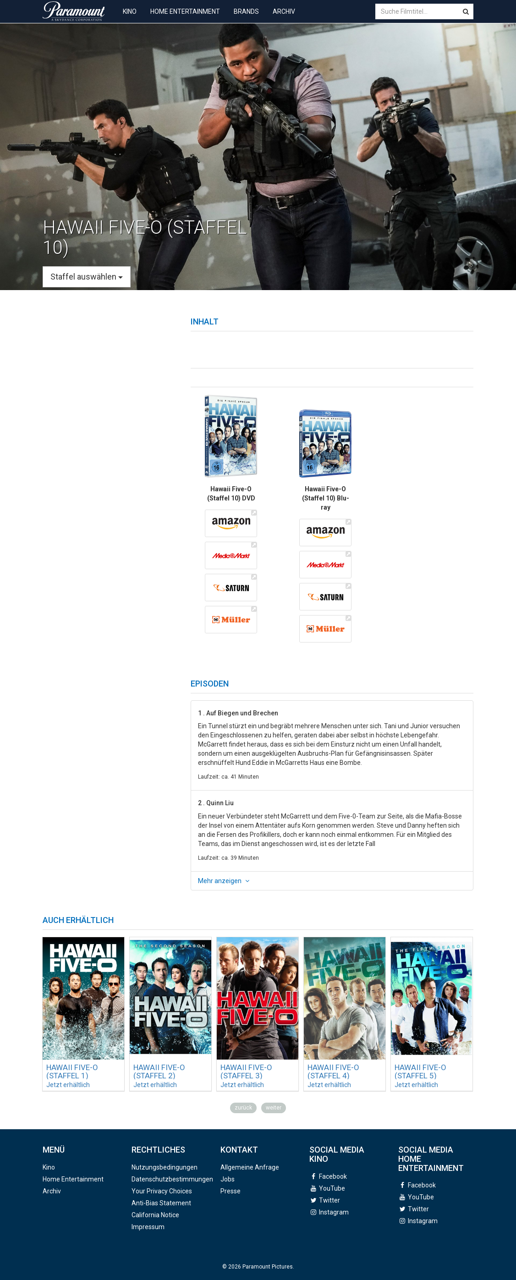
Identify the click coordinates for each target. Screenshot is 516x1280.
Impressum (148, 1227)
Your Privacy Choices (162, 1191)
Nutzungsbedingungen (165, 1167)
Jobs (227, 1179)
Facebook (333, 1176)
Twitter (329, 1200)
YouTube (332, 1188)
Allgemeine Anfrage (249, 1167)
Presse (230, 1191)
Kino (130, 18)
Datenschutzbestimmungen (172, 1179)
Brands (246, 18)
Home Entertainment (185, 18)
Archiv (284, 18)
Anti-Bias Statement (161, 1203)
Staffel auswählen (86, 276)
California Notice (155, 1215)
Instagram (334, 1212)
